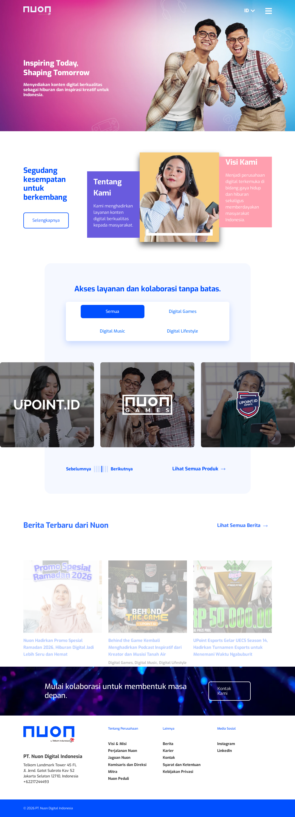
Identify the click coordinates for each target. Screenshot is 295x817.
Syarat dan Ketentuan (181, 765)
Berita (168, 744)
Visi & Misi (117, 744)
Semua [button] (112, 311)
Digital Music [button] (112, 331)
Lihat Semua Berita (244, 551)
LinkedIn (224, 750)
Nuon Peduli (118, 778)
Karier (168, 750)
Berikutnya (122, 469)
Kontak (169, 757)
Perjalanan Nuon (122, 750)
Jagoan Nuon (119, 757)
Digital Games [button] (182, 311)
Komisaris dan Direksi (127, 765)
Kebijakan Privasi (178, 771)
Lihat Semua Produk (200, 469)
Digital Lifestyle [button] (182, 331)
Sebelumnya (78, 469)
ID (250, 11)
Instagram (226, 744)
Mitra (112, 771)
